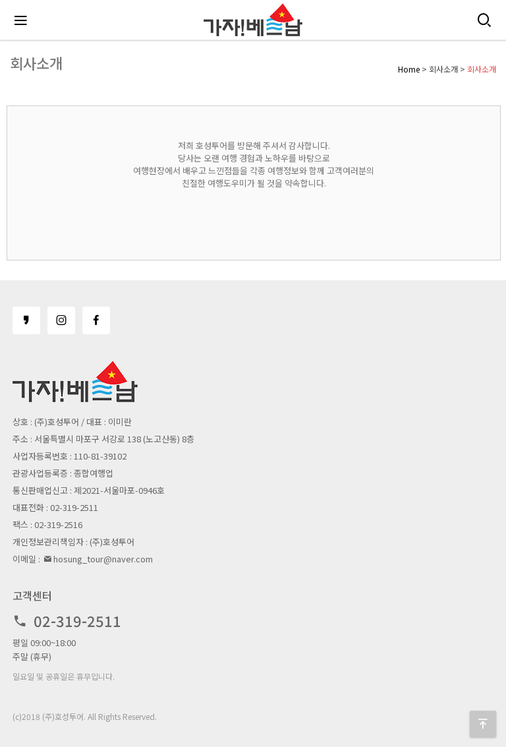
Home (409, 69)
